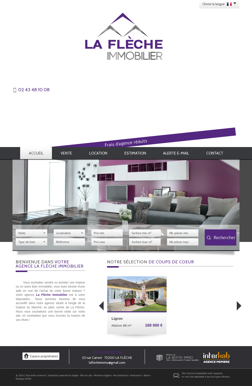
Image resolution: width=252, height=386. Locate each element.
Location (98, 153)
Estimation (135, 153)
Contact (214, 153)
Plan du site (86, 375)
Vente (66, 153)
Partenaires (136, 375)
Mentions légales (102, 375)
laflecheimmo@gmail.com (107, 363)
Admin (146, 375)
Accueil (36, 153)
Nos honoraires (120, 375)
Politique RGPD (23, 378)
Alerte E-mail (176, 153)
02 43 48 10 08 (107, 352)
